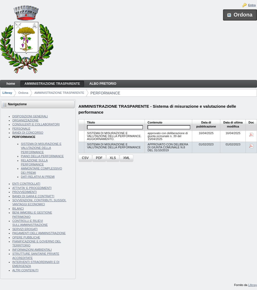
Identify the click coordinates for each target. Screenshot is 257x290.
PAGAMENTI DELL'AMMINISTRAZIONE (39, 233)
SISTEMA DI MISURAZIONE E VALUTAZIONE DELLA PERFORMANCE (41, 148)
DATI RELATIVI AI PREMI (38, 176)
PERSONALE (21, 128)
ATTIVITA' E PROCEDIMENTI (32, 188)
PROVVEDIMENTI (24, 192)
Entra (252, 5)
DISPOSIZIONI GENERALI (30, 116)
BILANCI (18, 208)
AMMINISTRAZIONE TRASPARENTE (59, 92)
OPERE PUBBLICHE (26, 237)
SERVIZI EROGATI (24, 229)
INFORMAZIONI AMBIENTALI (32, 249)
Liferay (7, 92)
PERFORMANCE (105, 93)
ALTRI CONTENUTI (25, 270)
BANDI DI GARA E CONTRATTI (33, 196)
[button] (85, 158)
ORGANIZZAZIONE (25, 120)
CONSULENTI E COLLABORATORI (36, 124)
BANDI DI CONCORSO (27, 132)
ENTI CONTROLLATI (26, 183)
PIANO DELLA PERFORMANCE (42, 156)
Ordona (23, 92)
